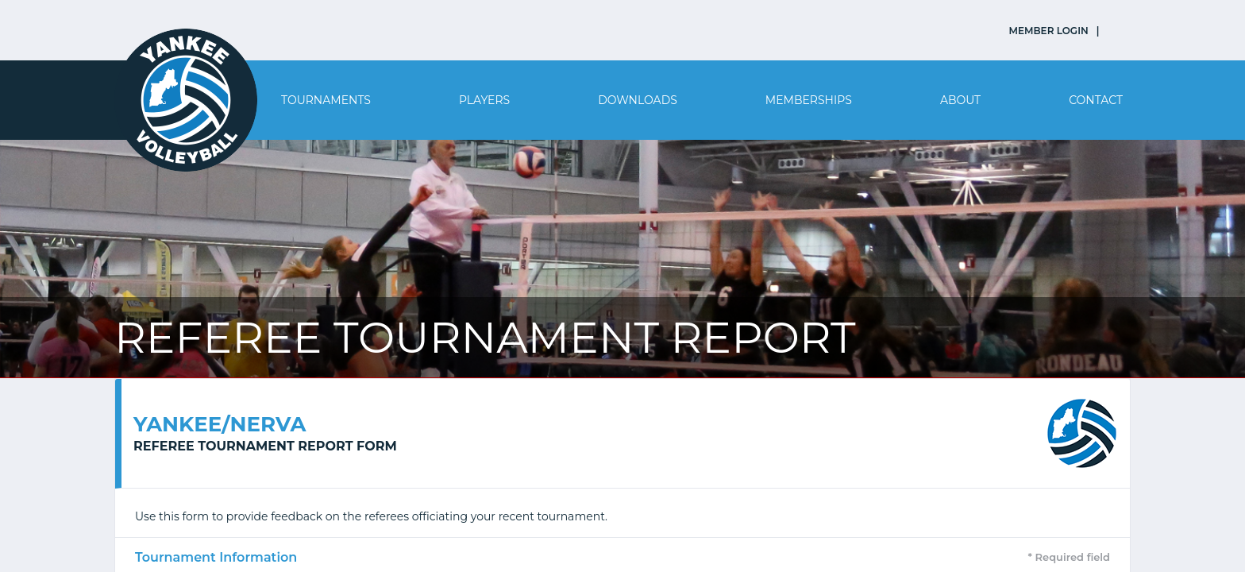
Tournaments (326, 100)
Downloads (637, 100)
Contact (1096, 100)
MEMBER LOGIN (1049, 31)
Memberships (808, 100)
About (960, 100)
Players (484, 100)
